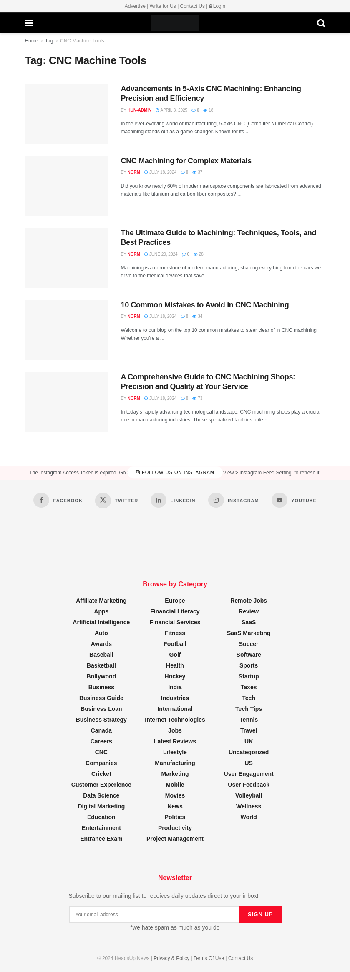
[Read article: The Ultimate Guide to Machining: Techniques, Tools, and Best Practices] (66, 258)
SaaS (249, 622)
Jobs (175, 730)
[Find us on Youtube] (294, 500)
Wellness (248, 806)
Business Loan (101, 708)
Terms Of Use (209, 958)
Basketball (101, 665)
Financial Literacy (174, 611)
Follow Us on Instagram (175, 472)
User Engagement (249, 773)
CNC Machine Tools (82, 41)
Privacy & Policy (171, 958)
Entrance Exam (101, 838)
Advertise (135, 6)
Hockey (175, 676)
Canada (101, 730)
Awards (101, 644)
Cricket (101, 773)
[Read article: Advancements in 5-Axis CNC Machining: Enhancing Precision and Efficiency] (66, 114)
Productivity (175, 828)
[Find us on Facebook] (58, 500)
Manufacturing (175, 763)
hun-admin (139, 110)
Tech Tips (248, 708)
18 (208, 110)
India (175, 687)
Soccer (249, 644)
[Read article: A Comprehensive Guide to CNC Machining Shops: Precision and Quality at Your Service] (66, 402)
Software (249, 654)
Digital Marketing (101, 806)
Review (249, 611)
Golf (175, 654)
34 (197, 316)
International (174, 708)
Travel (248, 730)
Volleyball (248, 795)
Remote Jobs (248, 600)
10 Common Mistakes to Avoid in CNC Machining (205, 305)
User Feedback (248, 784)
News (175, 806)
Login (217, 6)
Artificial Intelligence (101, 622)
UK (248, 741)
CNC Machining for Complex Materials (186, 161)
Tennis (248, 719)
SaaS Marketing (248, 633)
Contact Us (192, 6)
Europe (175, 600)
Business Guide (101, 698)
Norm (133, 172)
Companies (101, 763)
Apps (101, 611)
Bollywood (101, 676)
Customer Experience (101, 784)
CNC (101, 752)
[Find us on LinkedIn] (173, 500)
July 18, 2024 (160, 172)
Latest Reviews (175, 741)
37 (197, 172)
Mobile (175, 784)
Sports (248, 665)
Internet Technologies (175, 719)
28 (199, 254)
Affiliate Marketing (101, 600)
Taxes (249, 687)
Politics (175, 817)
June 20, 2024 (161, 254)
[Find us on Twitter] (116, 500)
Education (101, 817)
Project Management (175, 838)
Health (175, 665)
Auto (101, 633)
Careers (101, 741)
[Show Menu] (29, 23)
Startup (249, 676)
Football (175, 644)
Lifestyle (175, 752)
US (248, 763)
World (248, 817)
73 (197, 398)
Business (101, 687)
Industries (175, 698)
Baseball (101, 654)
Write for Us (163, 6)
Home (31, 41)
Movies (175, 795)
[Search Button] (321, 23)
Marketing (175, 773)
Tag (49, 41)
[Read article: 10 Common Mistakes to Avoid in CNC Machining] (66, 330)
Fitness (175, 633)
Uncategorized (249, 752)
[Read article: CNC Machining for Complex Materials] (66, 186)
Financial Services (174, 622)
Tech (248, 698)
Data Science (101, 795)
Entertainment (101, 828)
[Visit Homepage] (175, 23)
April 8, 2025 (171, 110)
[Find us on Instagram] (233, 500)
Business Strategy (101, 719)
